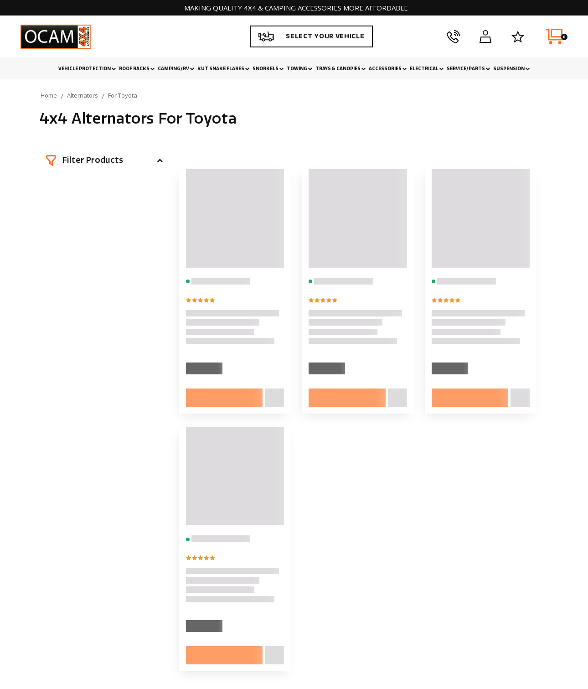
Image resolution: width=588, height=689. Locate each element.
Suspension (511, 69)
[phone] (453, 36)
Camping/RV (176, 69)
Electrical (427, 69)
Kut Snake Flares (223, 69)
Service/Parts (468, 69)
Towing (300, 69)
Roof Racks (137, 69)
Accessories (388, 69)
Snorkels (268, 69)
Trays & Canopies (340, 69)
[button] (104, 160)
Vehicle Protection (87, 69)
